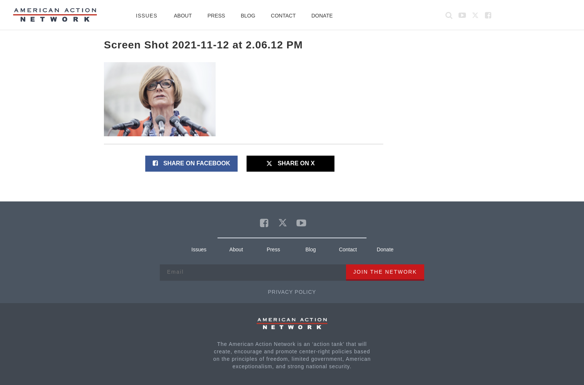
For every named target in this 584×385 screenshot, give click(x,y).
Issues (147, 16)
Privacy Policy (292, 292)
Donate (322, 16)
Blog (248, 16)
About (183, 16)
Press (216, 16)
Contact (283, 16)
